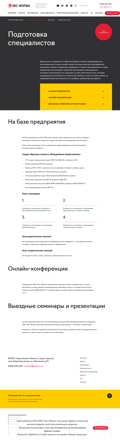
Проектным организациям (68, 13)
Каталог (22, 13)
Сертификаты (32, 13)
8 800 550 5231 (105, 4)
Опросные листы (47, 13)
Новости (84, 13)
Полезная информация (15, 20)
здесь (24, 293)
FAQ (91, 13)
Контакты (99, 13)
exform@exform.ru (106, 7)
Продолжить (100, 428)
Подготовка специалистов (36, 20)
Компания (12, 13)
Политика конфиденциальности (17, 415)
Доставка (51, 20)
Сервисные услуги (64, 20)
